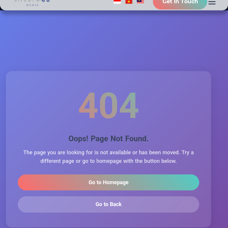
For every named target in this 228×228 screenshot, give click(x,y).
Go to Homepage (108, 182)
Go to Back (109, 205)
